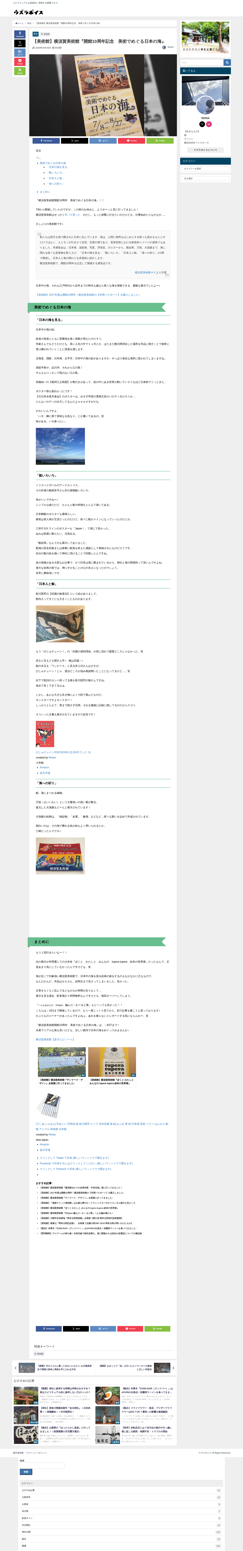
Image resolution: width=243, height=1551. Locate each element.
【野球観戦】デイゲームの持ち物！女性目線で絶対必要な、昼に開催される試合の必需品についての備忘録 (91, 1228)
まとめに (45, 191)
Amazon (44, 766)
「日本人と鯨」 (55, 178)
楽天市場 (45, 772)
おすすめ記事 (121, 1486)
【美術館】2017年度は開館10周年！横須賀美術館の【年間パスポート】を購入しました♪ (88, 294)
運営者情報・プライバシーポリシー (30, 1448)
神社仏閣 (121, 1527)
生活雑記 (121, 1520)
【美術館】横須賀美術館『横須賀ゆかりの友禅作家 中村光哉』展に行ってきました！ (81, 1183)
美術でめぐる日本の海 (53, 163)
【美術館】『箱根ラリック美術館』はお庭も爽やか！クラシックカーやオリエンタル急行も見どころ (87, 1198)
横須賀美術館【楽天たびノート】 (55, 1038)
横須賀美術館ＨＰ (145, 272)
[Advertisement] (103, 908)
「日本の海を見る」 (58, 167)
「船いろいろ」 (55, 172)
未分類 (121, 1506)
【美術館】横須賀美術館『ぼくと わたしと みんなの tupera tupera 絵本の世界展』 (79, 1203)
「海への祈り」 (55, 183)
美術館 (47, 34)
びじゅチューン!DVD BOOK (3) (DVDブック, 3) (63, 751)
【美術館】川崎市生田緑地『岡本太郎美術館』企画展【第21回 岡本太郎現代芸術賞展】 (81, 1213)
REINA (171, 47)
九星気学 (121, 1493)
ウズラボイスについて (205, 150)
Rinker (52, 757)
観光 (36, 34)
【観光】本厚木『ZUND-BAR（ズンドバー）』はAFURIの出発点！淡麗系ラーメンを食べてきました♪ (88, 1223)
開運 (121, 1541)
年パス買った (72, 214)
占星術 (121, 1499)
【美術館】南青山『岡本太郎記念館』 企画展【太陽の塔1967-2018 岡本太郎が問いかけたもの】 (86, 1218)
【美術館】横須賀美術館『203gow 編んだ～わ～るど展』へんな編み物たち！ (77, 1208)
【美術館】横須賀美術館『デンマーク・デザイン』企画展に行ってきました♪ (76, 1193)
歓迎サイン (121, 1513)
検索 (22, 1456)
